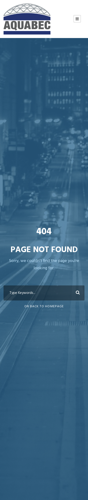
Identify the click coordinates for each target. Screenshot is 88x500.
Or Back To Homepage (44, 306)
